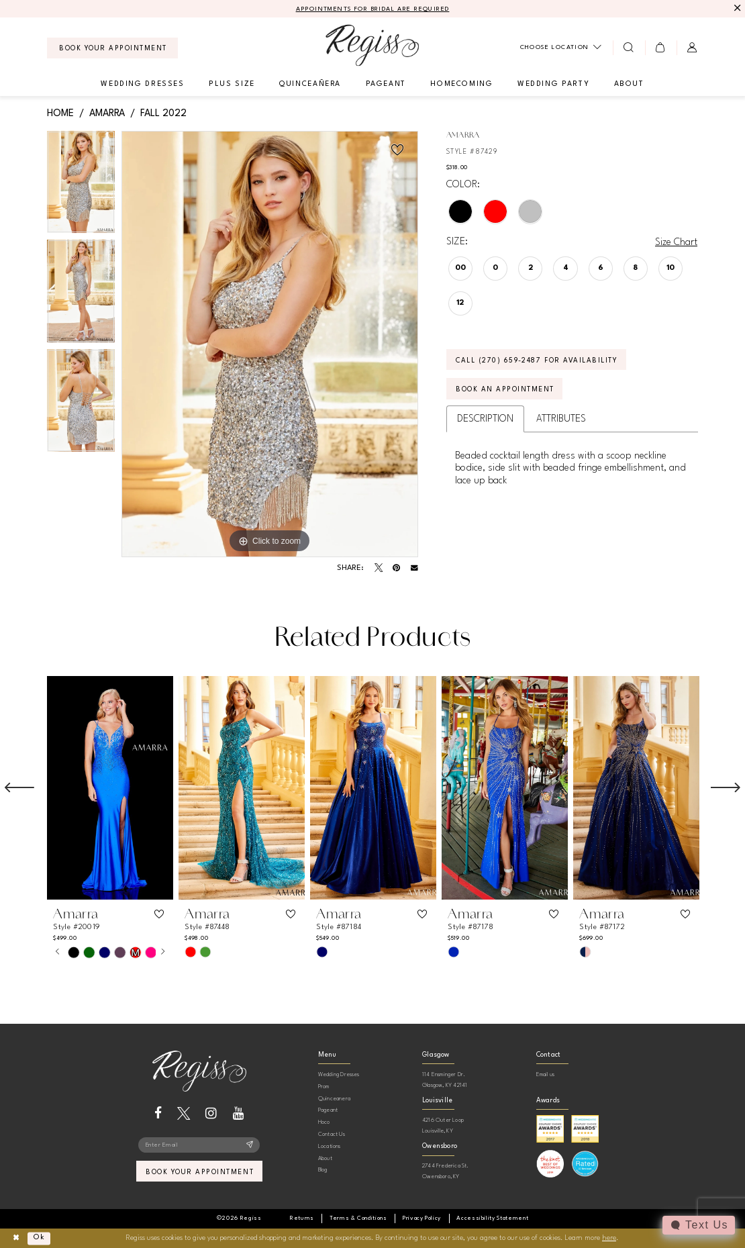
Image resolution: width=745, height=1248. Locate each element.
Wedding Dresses (339, 1074)
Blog (323, 1170)
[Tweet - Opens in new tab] (379, 568)
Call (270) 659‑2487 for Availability (536, 360)
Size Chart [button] (676, 242)
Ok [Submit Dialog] (39, 1237)
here (609, 1238)
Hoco (324, 1122)
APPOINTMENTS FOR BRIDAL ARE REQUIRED (373, 9)
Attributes (561, 419)
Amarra (107, 113)
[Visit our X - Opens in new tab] (183, 1113)
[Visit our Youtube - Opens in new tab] (238, 1113)
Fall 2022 (163, 113)
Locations (329, 1146)
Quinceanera (334, 1099)
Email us (545, 1074)
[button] (661, 48)
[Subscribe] (250, 1145)
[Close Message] (736, 8)
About (325, 1158)
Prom (324, 1087)
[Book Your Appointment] (112, 48)
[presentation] (110, 788)
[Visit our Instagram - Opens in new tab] (211, 1113)
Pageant (328, 1110)
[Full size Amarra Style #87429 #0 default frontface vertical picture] (269, 344)
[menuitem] (112, 48)
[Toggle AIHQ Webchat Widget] (698, 1225)
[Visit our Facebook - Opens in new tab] (158, 1113)
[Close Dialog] (16, 1238)
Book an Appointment (505, 389)
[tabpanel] (81, 185)
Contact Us (331, 1134)
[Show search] (628, 48)
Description (485, 419)
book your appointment (200, 1172)
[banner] (372, 45)
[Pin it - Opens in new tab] (396, 568)
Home (60, 113)
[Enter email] (199, 1145)
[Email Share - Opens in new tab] (414, 568)
